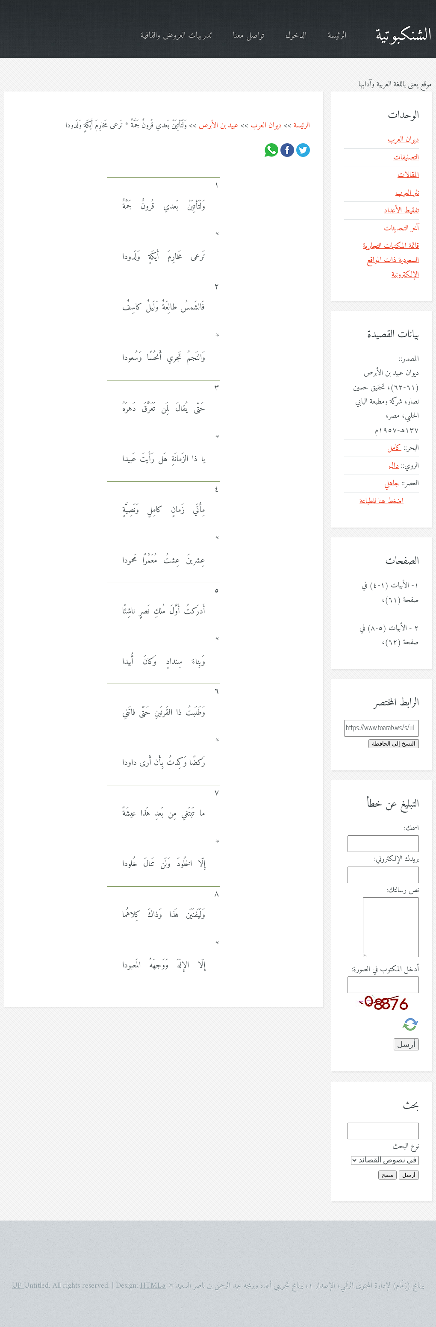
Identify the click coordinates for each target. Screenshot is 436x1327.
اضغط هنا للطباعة (381, 501)
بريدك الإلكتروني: (396, 859)
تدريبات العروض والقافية (176, 36)
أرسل (408, 1175)
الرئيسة (337, 36)
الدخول (296, 36)
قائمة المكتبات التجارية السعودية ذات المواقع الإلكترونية (391, 260)
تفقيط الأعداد (401, 210)
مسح (387, 1175)
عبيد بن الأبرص (219, 125)
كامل (394, 447)
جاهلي (391, 483)
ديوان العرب (266, 125)
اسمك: (411, 828)
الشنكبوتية (403, 35)
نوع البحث (405, 1146)
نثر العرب (407, 193)
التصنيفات (406, 157)
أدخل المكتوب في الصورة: (385, 969)
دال (394, 465)
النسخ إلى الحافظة (393, 743)
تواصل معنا (248, 36)
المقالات (408, 175)
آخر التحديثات (401, 228)
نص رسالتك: (402, 890)
